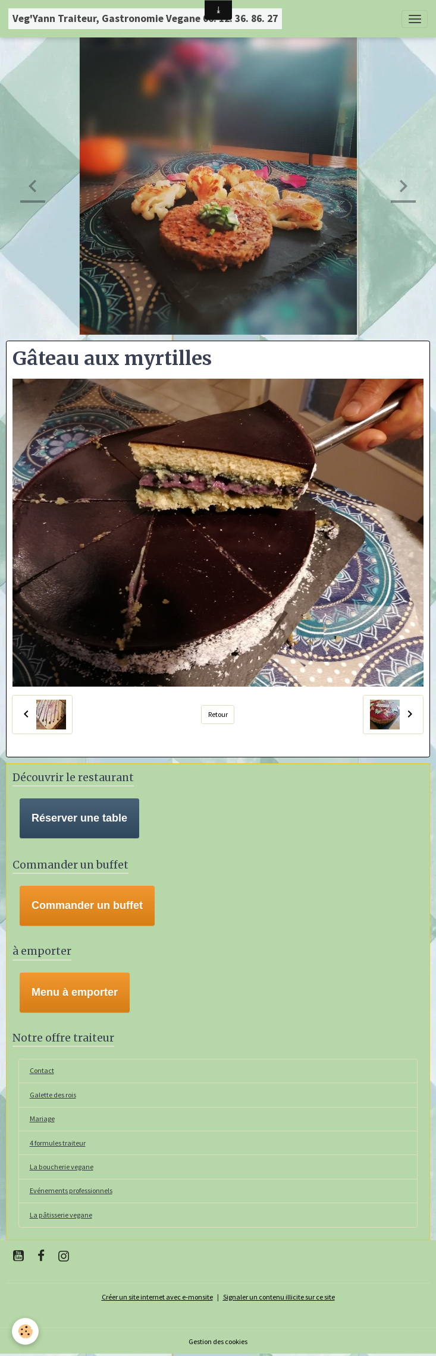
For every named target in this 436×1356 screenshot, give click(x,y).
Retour (218, 714)
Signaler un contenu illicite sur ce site (279, 1296)
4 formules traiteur (58, 1142)
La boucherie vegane (61, 1166)
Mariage (42, 1118)
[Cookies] (25, 1331)
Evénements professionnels (71, 1190)
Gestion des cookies (218, 1341)
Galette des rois (53, 1094)
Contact (42, 1070)
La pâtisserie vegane (61, 1214)
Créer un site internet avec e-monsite (157, 1296)
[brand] (145, 18)
